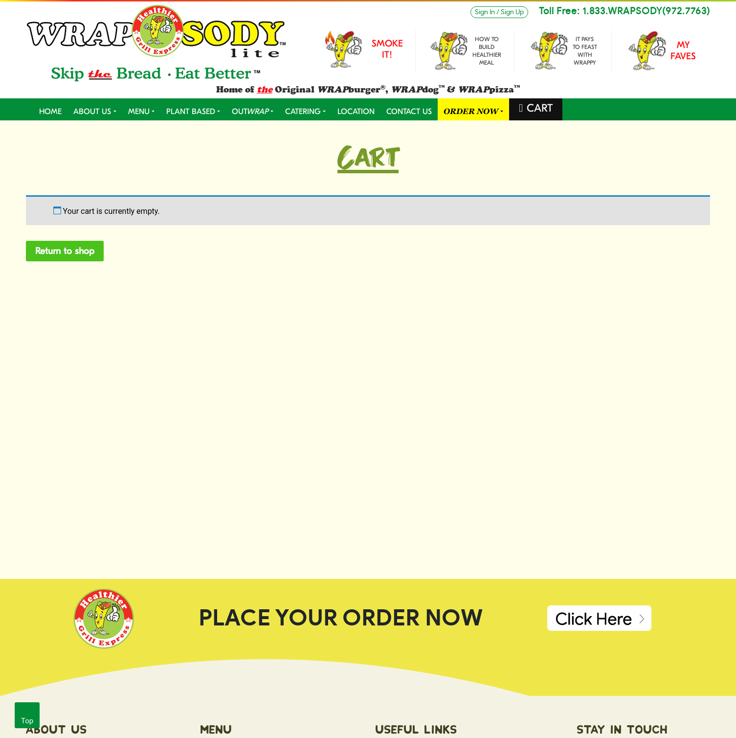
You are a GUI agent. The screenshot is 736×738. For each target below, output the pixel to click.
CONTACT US (409, 111)
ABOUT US (92, 111)
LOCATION (356, 111)
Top (27, 720)
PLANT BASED (190, 111)
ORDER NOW (471, 111)
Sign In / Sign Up (499, 12)
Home (50, 111)
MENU (139, 111)
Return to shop (64, 251)
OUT (250, 111)
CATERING (303, 111)
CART (540, 108)
